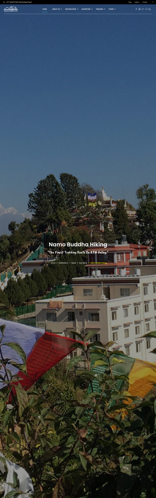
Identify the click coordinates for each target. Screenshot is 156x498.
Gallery (137, 2)
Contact (144, 2)
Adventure (85, 9)
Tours (111, 9)
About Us (56, 9)
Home (44, 9)
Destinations (70, 9)
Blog (130, 2)
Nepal (73, 263)
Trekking (99, 9)
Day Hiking (83, 263)
